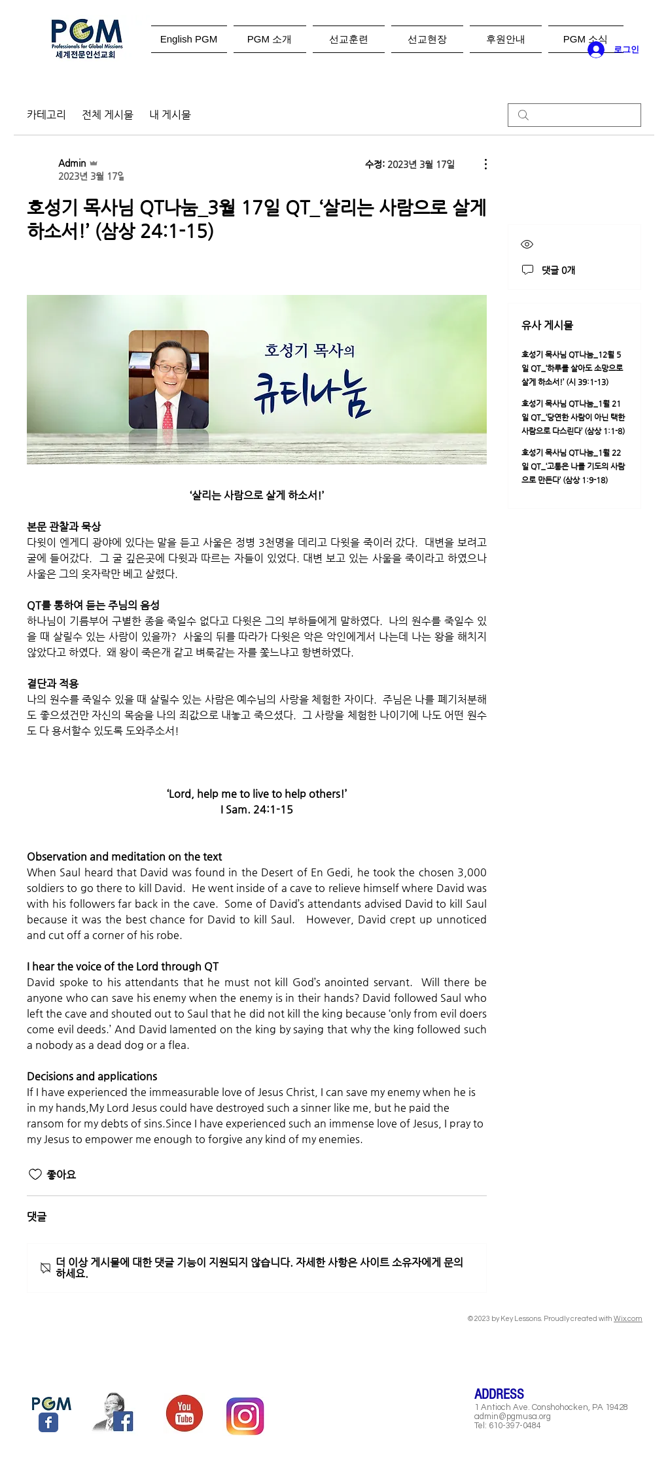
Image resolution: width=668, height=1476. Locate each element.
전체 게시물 (107, 115)
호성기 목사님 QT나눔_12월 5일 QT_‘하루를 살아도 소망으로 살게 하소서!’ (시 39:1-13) (572, 368)
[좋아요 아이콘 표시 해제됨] (35, 1174)
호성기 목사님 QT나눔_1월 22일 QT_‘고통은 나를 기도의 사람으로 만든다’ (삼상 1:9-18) (573, 466)
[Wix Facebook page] (48, 1422)
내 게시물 (170, 115)
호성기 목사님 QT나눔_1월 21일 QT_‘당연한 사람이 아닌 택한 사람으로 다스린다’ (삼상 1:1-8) (573, 417)
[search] (574, 115)
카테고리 (46, 115)
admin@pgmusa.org (512, 1416)
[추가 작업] (479, 164)
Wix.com (628, 1318)
